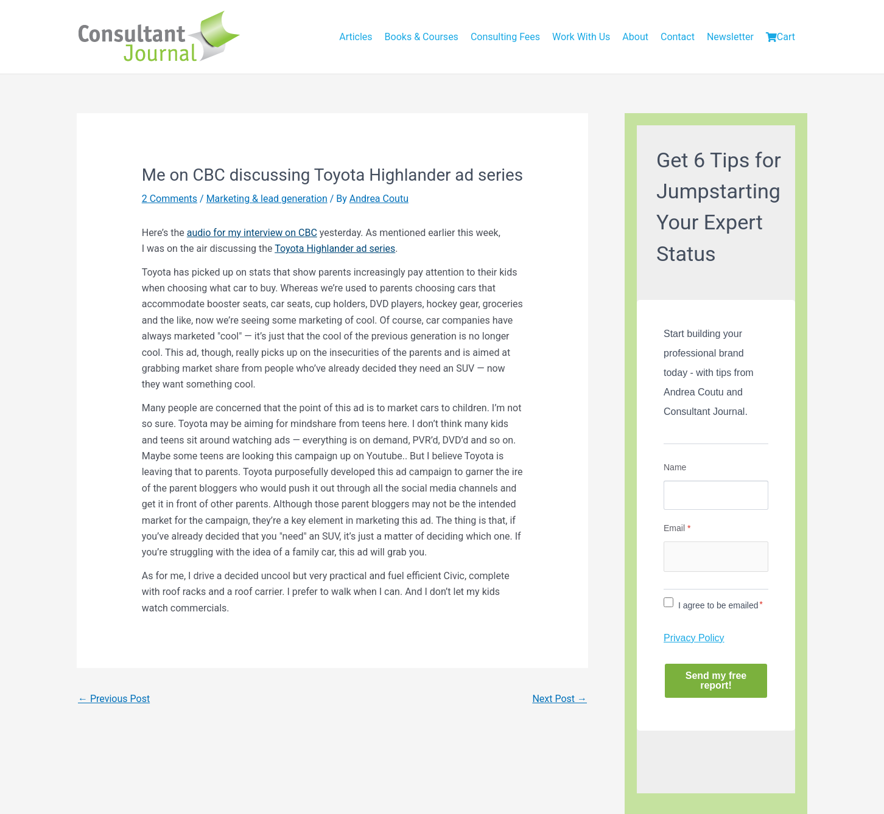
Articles (355, 37)
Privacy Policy (694, 638)
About (635, 37)
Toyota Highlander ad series (335, 248)
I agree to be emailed (718, 605)
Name (675, 467)
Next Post (559, 698)
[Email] (716, 556)
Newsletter (730, 37)
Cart (780, 37)
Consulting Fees (505, 37)
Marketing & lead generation (267, 198)
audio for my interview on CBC (252, 232)
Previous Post (114, 698)
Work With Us (581, 37)
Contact (678, 37)
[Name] (716, 495)
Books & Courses (421, 37)
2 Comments (169, 198)
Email (677, 528)
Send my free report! (716, 680)
